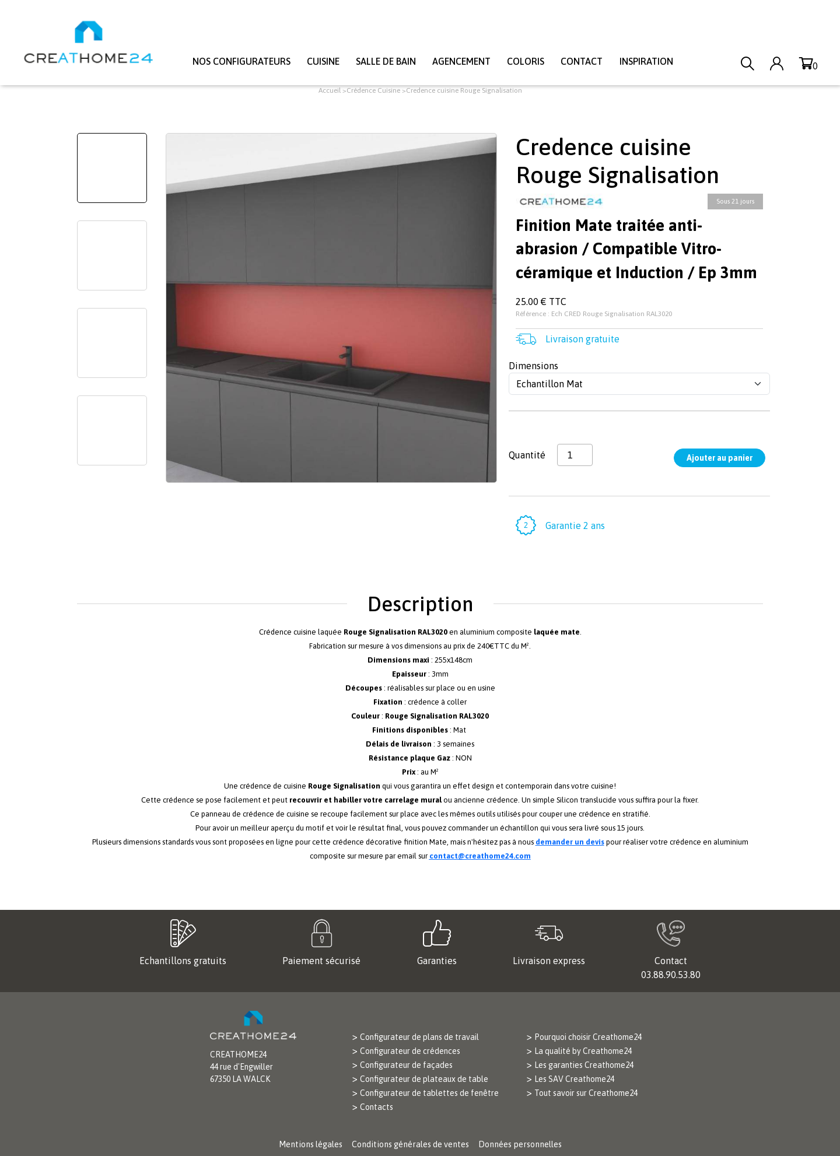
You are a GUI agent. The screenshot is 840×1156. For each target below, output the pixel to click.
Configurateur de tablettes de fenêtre (429, 1093)
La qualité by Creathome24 (583, 1051)
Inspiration (646, 61)
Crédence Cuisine (373, 90)
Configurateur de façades (406, 1065)
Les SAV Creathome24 (574, 1079)
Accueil (329, 90)
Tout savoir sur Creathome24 (586, 1093)
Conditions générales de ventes (410, 1144)
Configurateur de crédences (410, 1051)
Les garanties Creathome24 (584, 1065)
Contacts (376, 1107)
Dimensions (533, 365)
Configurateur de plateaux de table (424, 1079)
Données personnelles (520, 1144)
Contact (582, 61)
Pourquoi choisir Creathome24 (588, 1037)
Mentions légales (310, 1144)
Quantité (527, 455)
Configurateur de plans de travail (419, 1037)
